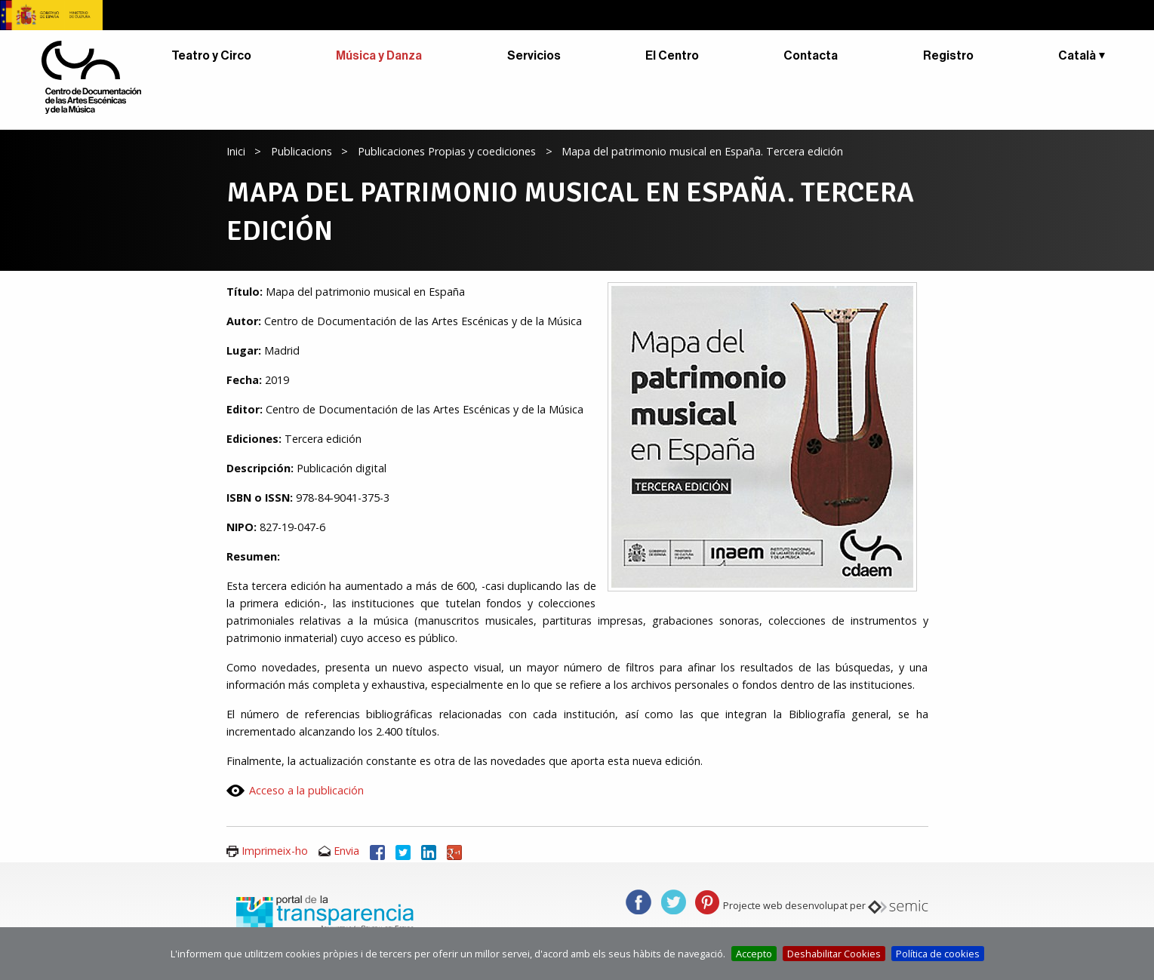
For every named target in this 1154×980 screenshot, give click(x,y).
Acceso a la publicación (306, 790)
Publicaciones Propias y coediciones (447, 151)
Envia (346, 850)
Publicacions (301, 151)
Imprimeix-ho (275, 850)
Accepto (754, 953)
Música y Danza (379, 56)
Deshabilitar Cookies (834, 953)
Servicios (534, 56)
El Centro (672, 56)
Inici (235, 151)
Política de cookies (938, 953)
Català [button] (1077, 56)
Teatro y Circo (211, 56)
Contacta (810, 56)
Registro (948, 56)
